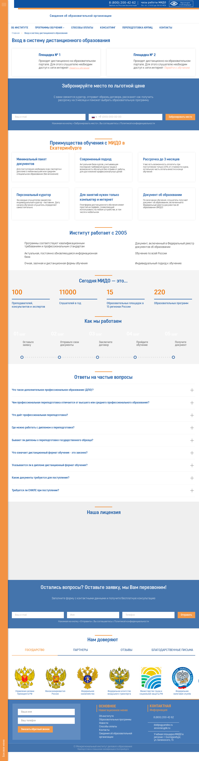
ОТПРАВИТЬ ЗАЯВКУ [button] (131, 16)
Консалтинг (107, 27)
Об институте (19, 27)
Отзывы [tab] (126, 650)
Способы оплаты (82, 27)
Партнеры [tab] (80, 650)
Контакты (165, 27)
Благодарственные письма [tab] (172, 650)
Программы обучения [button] (48, 27)
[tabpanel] (103, 677)
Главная (16, 33)
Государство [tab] (34, 650)
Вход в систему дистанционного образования (45, 33)
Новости (103, 723)
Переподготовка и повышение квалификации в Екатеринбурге (103, 749)
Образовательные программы (115, 719)
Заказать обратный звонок (35, 729)
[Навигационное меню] (4, 4)
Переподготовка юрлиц (137, 27)
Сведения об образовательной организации (81, 16)
